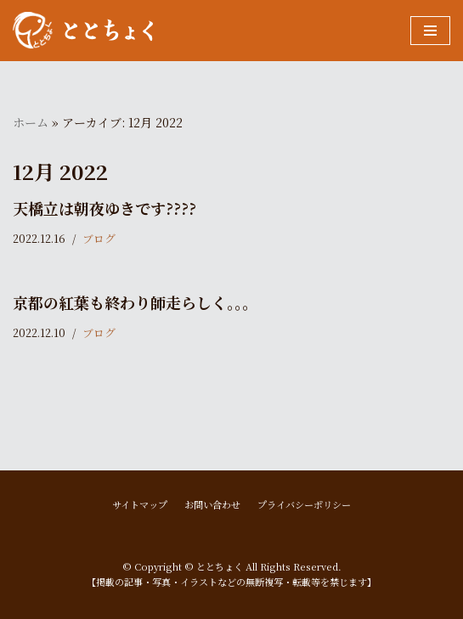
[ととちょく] (83, 30)
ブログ (99, 238)
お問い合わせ (212, 504)
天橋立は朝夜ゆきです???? (104, 208)
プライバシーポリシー (304, 504)
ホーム (30, 122)
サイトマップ (139, 504)
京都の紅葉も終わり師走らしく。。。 (135, 302)
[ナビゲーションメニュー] (430, 30)
